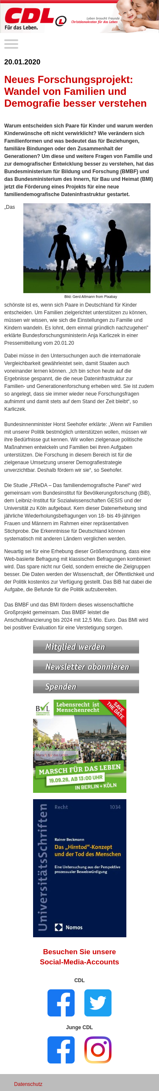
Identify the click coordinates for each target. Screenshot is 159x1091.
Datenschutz (28, 1084)
